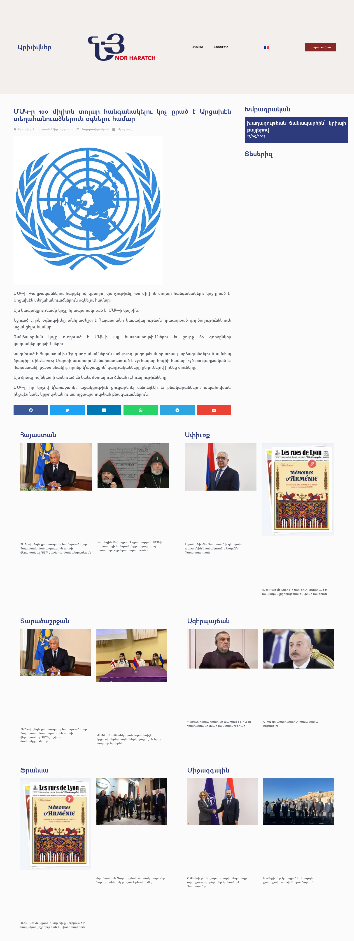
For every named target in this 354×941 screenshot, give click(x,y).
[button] (31, 410)
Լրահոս (197, 46)
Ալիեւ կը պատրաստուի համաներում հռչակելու (291, 723)
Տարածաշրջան (44, 620)
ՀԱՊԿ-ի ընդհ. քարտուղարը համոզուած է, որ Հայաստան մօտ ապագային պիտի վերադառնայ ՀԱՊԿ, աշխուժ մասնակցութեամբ (55, 548)
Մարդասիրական (94, 129)
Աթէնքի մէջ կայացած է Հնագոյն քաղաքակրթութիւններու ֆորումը (288, 880)
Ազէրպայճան (208, 620)
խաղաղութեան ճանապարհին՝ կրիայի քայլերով (296, 126)
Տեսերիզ (221, 46)
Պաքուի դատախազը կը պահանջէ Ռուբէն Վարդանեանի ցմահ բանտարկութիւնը (219, 723)
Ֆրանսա (34, 770)
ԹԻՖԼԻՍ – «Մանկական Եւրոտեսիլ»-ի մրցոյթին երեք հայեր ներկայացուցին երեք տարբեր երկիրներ (128, 739)
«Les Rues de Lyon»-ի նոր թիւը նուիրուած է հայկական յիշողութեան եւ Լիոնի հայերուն (294, 591)
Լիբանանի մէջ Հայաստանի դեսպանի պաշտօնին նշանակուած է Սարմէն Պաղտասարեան (213, 548)
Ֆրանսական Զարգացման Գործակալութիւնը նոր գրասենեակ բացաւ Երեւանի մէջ (130, 880)
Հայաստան (41, 129)
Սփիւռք (197, 434)
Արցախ (24, 129)
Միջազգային (61, 129)
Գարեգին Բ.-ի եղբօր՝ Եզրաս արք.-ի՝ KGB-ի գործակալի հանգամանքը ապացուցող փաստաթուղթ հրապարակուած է (130, 546)
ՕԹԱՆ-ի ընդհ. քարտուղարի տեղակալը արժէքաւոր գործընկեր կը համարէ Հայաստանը (217, 882)
